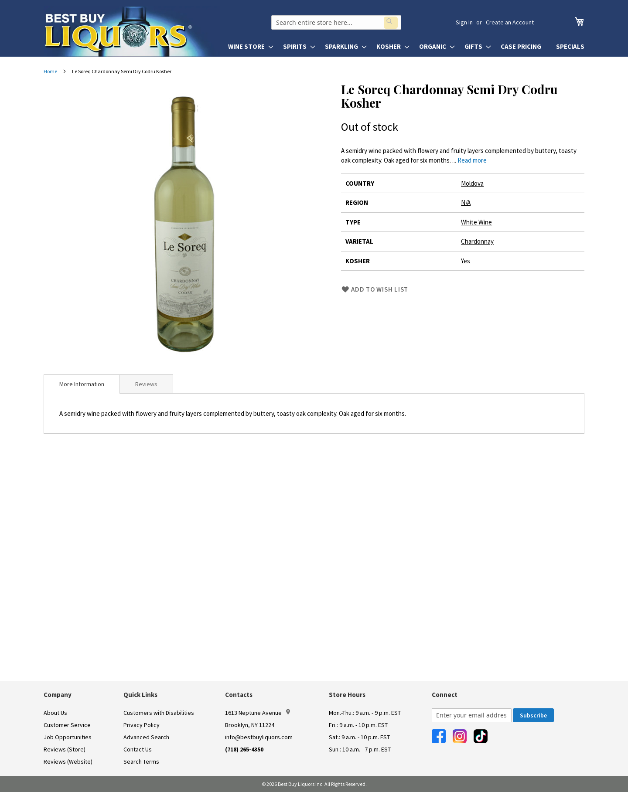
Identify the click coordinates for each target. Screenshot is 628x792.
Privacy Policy (141, 725)
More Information (81, 384)
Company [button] (58, 694)
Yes (465, 261)
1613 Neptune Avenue (257, 713)
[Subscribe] (533, 715)
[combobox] (343, 22)
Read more (472, 160)
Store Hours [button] (347, 694)
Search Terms (141, 761)
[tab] (82, 384)
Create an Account (510, 22)
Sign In (464, 22)
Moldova (472, 183)
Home (50, 71)
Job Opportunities (68, 737)
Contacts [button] (239, 694)
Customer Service (67, 725)
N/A (466, 202)
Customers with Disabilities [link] (158, 713)
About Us (55, 713)
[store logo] (132, 31)
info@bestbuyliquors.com (259, 737)
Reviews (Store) (64, 749)
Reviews (146, 384)
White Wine (476, 222)
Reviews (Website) (68, 761)
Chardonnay (477, 241)
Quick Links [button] (140, 694)
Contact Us (137, 749)
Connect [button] (444, 694)
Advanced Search (146, 737)
